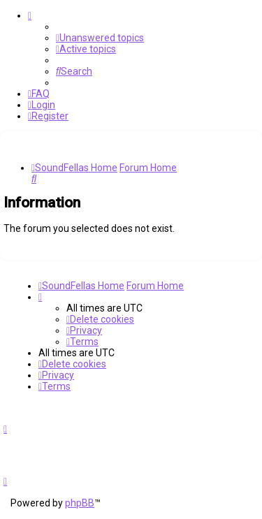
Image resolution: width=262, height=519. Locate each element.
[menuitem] (100, 37)
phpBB (79, 503)
